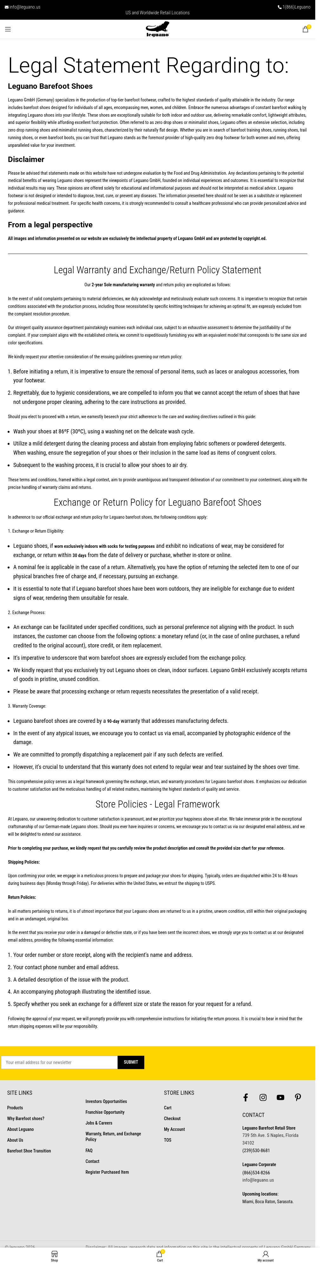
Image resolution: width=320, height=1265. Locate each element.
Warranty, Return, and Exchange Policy (113, 1136)
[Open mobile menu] (8, 29)
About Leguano (20, 1129)
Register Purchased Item (107, 1172)
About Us (15, 1140)
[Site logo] (158, 28)
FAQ (89, 1150)
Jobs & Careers (99, 1123)
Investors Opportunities (106, 1101)
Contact (92, 1161)
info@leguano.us (25, 7)
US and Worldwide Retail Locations (158, 13)
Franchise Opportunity (105, 1112)
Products (15, 1107)
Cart (168, 1107)
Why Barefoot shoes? (25, 1118)
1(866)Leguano (296, 7)
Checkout (172, 1118)
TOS (167, 1140)
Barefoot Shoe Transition (29, 1150)
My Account (174, 1129)
